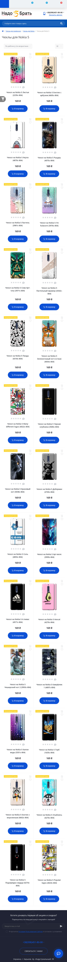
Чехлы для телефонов (13, 31)
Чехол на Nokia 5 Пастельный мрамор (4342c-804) (49, 291)
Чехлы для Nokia (28, 31)
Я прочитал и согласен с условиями (35, 931)
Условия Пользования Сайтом (31, 931)
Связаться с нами (34, 951)
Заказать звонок (55, 15)
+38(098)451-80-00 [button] (33, 942)
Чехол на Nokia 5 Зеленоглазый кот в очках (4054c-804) (49, 359)
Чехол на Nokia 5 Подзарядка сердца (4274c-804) (17, 883)
